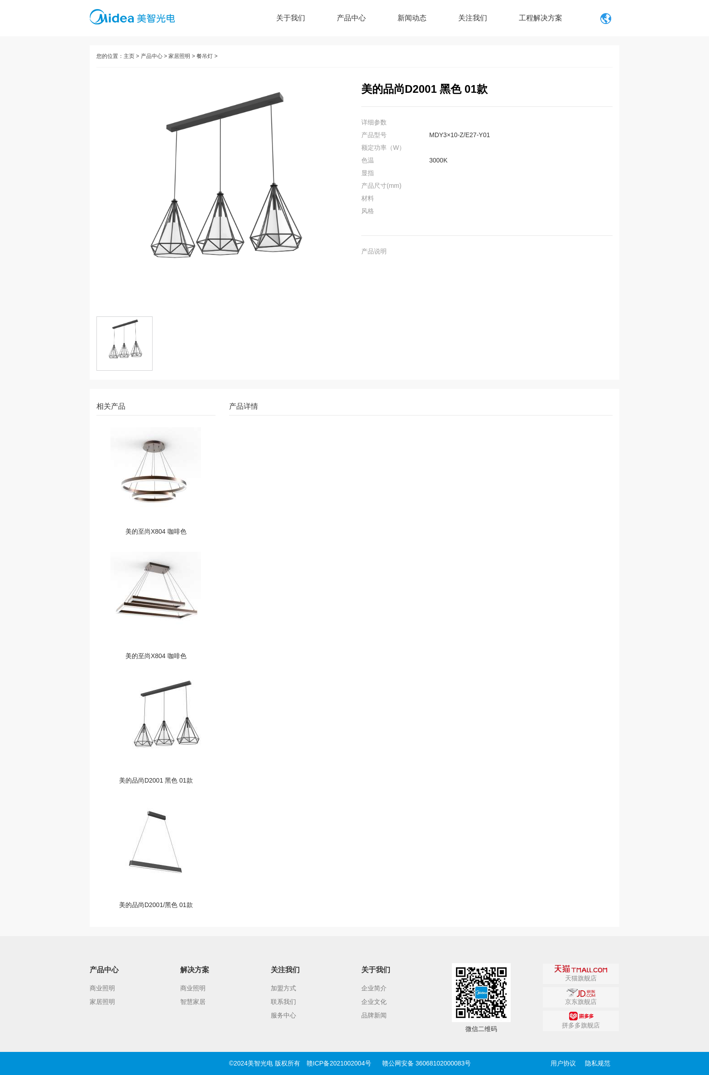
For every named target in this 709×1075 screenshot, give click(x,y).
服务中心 (283, 1015)
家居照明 (179, 56)
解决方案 (194, 970)
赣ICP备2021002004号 (339, 1063)
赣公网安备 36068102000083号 (426, 1063)
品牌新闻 (374, 1015)
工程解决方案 (540, 18)
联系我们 (283, 1001)
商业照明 (102, 988)
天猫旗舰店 (581, 973)
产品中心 (351, 18)
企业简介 (374, 988)
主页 (129, 56)
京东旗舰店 (580, 996)
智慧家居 (193, 1001)
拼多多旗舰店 (581, 1020)
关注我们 (472, 18)
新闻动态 (412, 18)
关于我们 (290, 18)
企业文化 (374, 1001)
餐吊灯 (204, 56)
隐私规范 (597, 1063)
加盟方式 (283, 988)
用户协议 (563, 1063)
